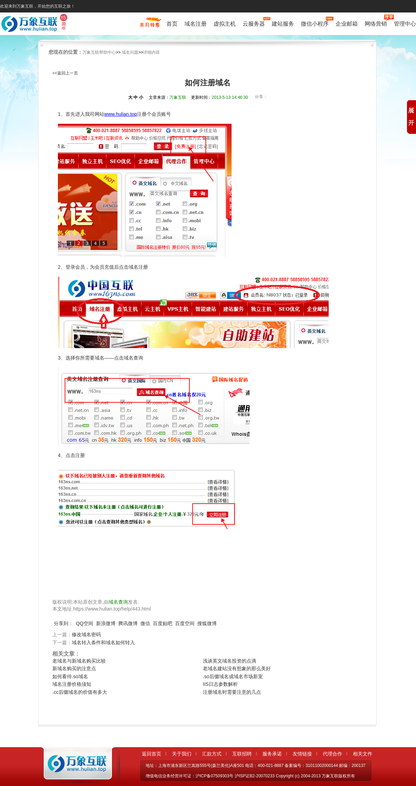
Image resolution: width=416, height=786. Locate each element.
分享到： (63, 623)
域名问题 (130, 52)
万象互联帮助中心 (99, 52)
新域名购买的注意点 (74, 668)
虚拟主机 (225, 24)
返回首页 (151, 754)
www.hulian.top (120, 114)
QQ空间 (84, 623)
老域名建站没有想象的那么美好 (237, 668)
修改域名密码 (86, 634)
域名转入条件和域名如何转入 (103, 642)
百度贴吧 (162, 623)
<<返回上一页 (65, 73)
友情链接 (302, 754)
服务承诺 (272, 754)
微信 (145, 623)
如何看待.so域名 (70, 676)
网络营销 (376, 23)
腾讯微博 (128, 623)
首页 (171, 24)
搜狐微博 (207, 623)
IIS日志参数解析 (220, 684)
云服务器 (254, 23)
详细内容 (151, 52)
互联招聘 (242, 754)
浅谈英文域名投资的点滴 (229, 661)
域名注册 (195, 24)
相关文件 (362, 754)
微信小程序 (315, 23)
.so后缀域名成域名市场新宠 (233, 676)
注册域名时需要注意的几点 (232, 692)
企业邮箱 (347, 24)
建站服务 (283, 24)
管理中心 (405, 24)
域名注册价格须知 (71, 684)
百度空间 (184, 623)
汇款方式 (212, 754)
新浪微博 (105, 623)
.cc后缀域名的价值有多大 (79, 692)
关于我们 (181, 754)
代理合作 (332, 754)
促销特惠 (149, 25)
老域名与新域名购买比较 (79, 661)
